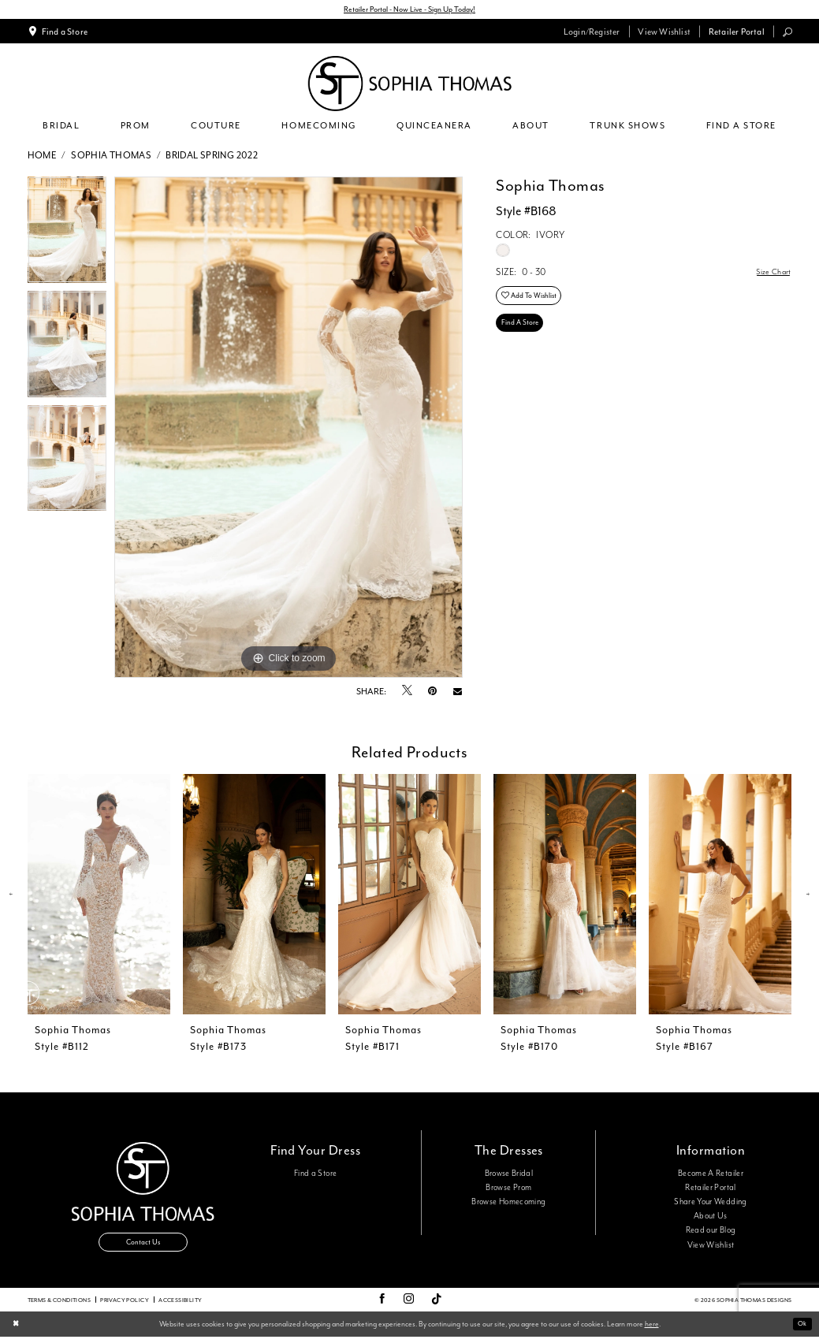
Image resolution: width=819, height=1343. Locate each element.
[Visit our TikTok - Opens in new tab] (436, 1305)
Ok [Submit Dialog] (800, 1330)
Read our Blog (711, 1232)
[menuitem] (57, 33)
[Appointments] (57, 33)
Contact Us (143, 1247)
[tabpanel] (67, 236)
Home (43, 157)
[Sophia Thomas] (409, 85)
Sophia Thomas (111, 157)
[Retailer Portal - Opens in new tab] (736, 33)
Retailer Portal (710, 1189)
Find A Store (522, 332)
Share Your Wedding (710, 1203)
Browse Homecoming (508, 1203)
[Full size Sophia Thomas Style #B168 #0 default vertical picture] (288, 429)
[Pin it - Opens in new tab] (432, 693)
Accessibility (180, 1305)
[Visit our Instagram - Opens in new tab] (409, 1306)
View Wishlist (711, 1247)
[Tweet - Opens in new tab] (407, 693)
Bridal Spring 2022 (212, 157)
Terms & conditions (59, 1305)
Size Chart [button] (770, 275)
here (652, 1329)
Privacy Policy (124, 1305)
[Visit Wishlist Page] (664, 33)
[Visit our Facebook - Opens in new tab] (382, 1306)
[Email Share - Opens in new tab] (457, 693)
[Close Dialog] (16, 1330)
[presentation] (99, 896)
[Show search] (787, 33)
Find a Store (315, 1175)
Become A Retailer (710, 1175)
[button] (591, 33)
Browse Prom (508, 1189)
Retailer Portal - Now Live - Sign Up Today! (409, 10)
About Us (711, 1218)
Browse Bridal (509, 1175)
